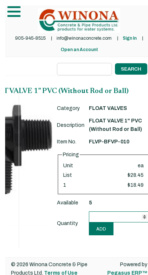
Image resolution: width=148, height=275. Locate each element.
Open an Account (79, 49)
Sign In (130, 38)
